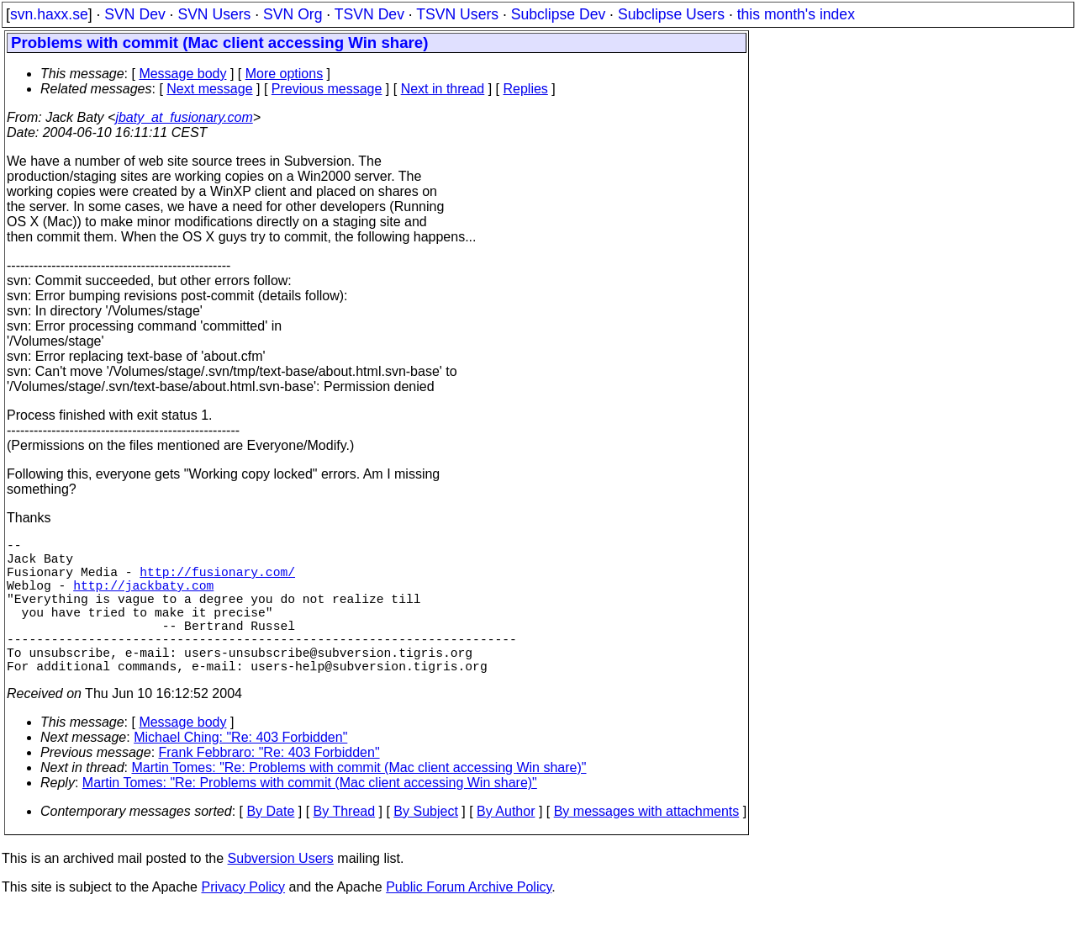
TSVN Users (457, 14)
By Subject (425, 845)
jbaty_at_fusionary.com (183, 117)
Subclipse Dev (558, 14)
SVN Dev (134, 14)
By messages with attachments (647, 845)
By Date (270, 845)
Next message (209, 89)
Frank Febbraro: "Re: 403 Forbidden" (269, 786)
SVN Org (292, 14)
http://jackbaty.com (143, 598)
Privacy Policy (243, 920)
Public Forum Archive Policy (468, 920)
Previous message (327, 89)
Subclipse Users (671, 14)
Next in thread (443, 89)
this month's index (796, 14)
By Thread (345, 845)
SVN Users (214, 14)
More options (284, 73)
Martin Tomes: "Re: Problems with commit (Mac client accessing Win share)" (359, 801)
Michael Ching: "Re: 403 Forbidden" (240, 771)
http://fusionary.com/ (217, 581)
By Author (506, 845)
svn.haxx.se (49, 14)
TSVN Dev (369, 14)
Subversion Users (281, 892)
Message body (182, 73)
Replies (526, 89)
